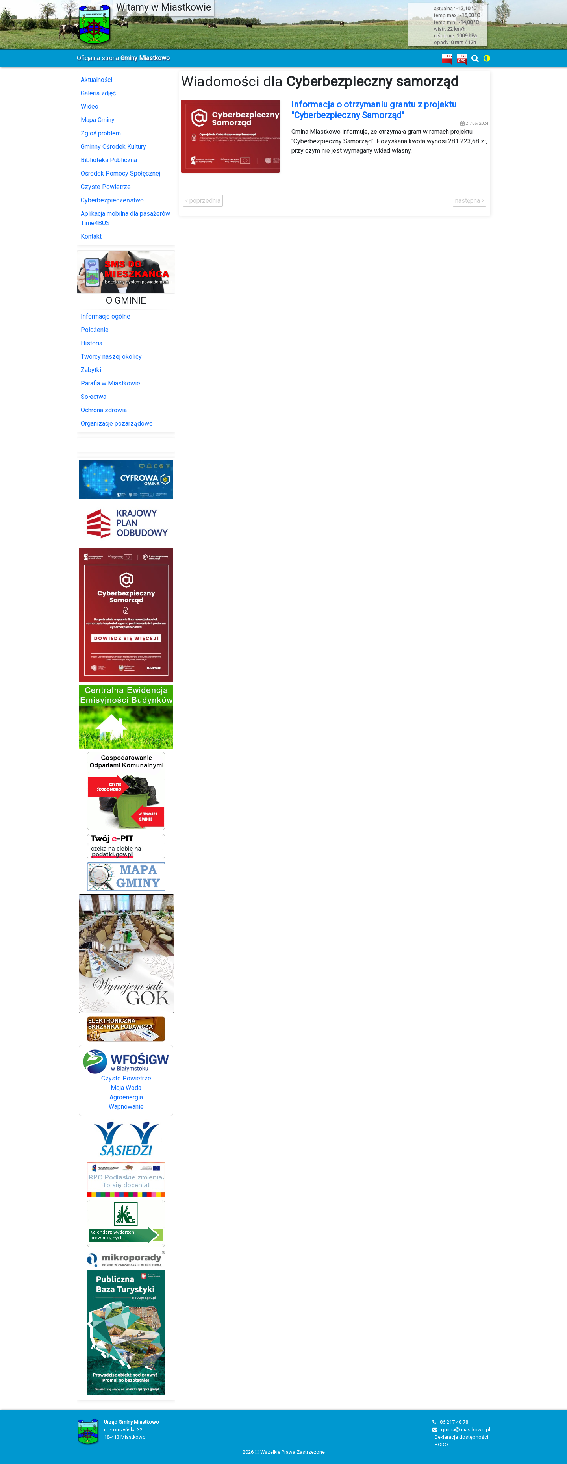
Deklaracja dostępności (461, 1437)
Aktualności (96, 79)
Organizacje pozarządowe (117, 423)
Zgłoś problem (101, 133)
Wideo (89, 106)
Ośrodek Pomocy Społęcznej (120, 173)
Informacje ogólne (105, 316)
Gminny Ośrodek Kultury (113, 146)
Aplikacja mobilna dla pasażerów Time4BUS (125, 218)
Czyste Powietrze (106, 187)
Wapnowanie (126, 1106)
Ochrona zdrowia (104, 410)
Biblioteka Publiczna (109, 160)
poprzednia (202, 200)
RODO (441, 1444)
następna (469, 200)
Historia (91, 343)
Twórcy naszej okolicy (111, 356)
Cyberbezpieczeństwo (112, 200)
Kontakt (91, 236)
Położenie (95, 330)
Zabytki (91, 370)
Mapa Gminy (98, 120)
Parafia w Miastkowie (110, 383)
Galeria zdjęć (98, 93)
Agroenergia (126, 1097)
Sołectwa (93, 396)
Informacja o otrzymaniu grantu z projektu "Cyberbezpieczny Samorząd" (374, 110)
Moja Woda (126, 1088)
